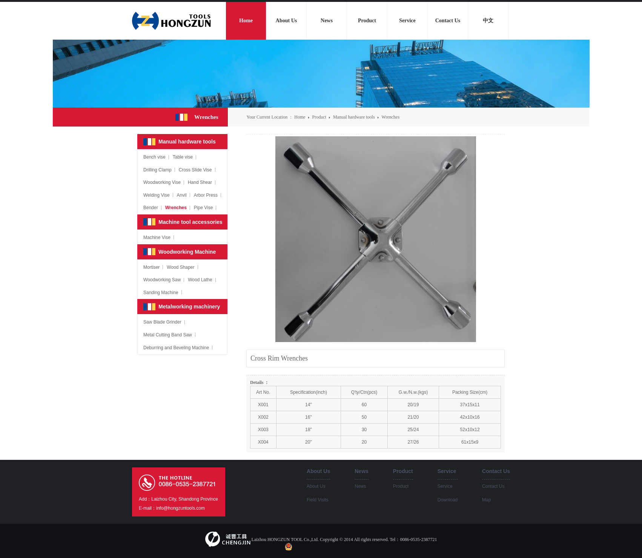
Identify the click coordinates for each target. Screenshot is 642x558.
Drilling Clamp (157, 170)
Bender (150, 207)
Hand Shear (200, 182)
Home (299, 117)
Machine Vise (156, 237)
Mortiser (151, 267)
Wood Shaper (180, 267)
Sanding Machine (160, 292)
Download (448, 500)
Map (486, 500)
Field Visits (318, 500)
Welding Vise (156, 195)
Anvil (182, 195)
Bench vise (154, 157)
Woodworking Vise (162, 182)
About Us (316, 486)
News (360, 486)
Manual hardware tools (354, 117)
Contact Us (493, 486)
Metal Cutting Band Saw (167, 335)
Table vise (183, 157)
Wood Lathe (200, 279)
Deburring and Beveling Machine (176, 347)
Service (445, 486)
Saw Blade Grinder (162, 322)
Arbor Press (206, 195)
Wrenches (391, 117)
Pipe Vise (203, 207)
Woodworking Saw (162, 279)
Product (319, 117)
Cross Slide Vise (195, 170)
